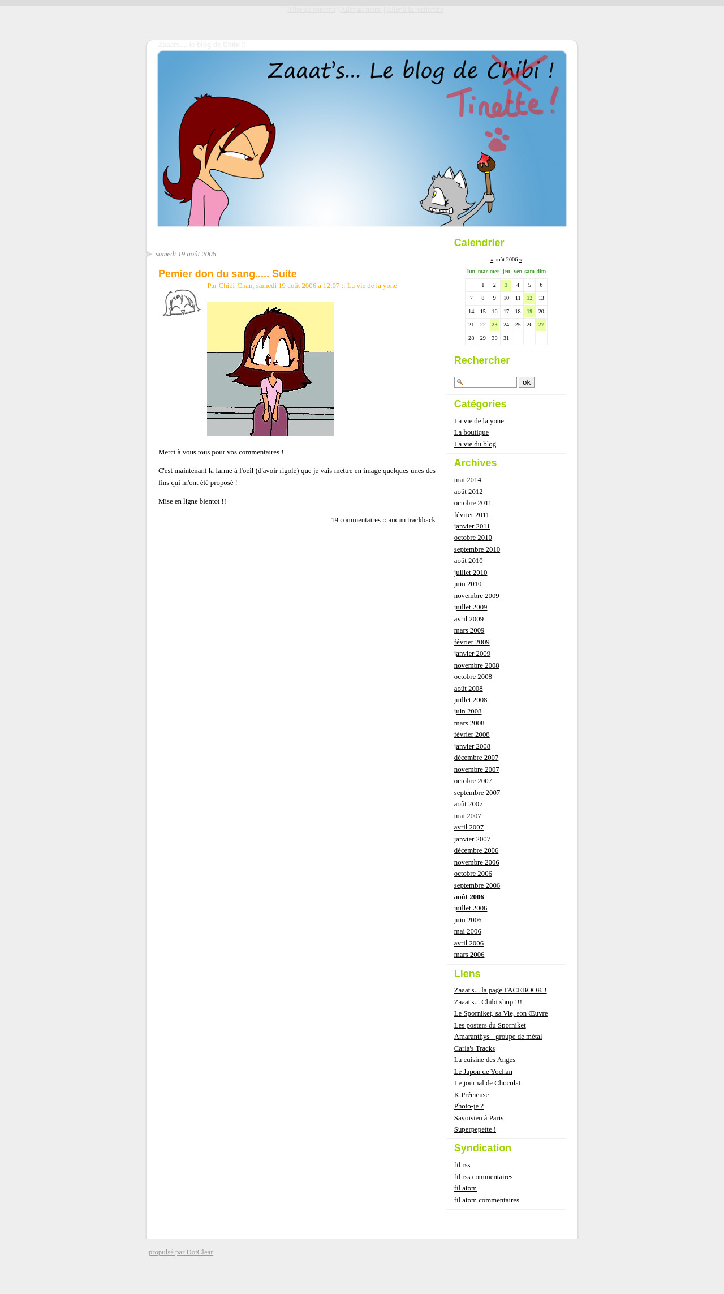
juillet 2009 (471, 607)
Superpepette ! (475, 1129)
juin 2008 (468, 711)
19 (529, 311)
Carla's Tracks (474, 1048)
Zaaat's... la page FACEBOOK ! (500, 990)
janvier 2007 (472, 839)
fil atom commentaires (486, 1200)
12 (529, 298)
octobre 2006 (473, 874)
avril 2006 (469, 943)
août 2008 (468, 689)
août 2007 (468, 804)
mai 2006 (467, 931)
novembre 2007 (476, 769)
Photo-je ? (469, 1106)
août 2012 (468, 492)
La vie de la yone (372, 286)
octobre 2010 (473, 537)
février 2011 (471, 515)
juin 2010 (468, 584)
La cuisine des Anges (484, 1060)
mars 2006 (469, 954)
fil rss (462, 1165)
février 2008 (472, 734)
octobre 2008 (473, 677)
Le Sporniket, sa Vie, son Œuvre (501, 1013)
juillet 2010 (471, 573)
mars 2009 (469, 630)
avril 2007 (469, 827)
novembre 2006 (476, 862)
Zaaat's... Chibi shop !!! (488, 1002)
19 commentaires (356, 520)
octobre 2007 (473, 781)
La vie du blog (475, 444)
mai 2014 (467, 480)
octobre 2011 (473, 503)
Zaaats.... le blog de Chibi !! (202, 45)
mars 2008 (469, 723)
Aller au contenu (311, 10)
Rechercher (482, 360)
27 (541, 324)
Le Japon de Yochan (483, 1072)
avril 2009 (469, 619)
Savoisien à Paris (478, 1118)
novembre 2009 (476, 596)
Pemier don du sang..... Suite (227, 274)
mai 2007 (467, 816)
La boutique (471, 432)
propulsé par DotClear (181, 1252)
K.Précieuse (471, 1095)
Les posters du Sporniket (490, 1025)
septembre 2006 (477, 885)
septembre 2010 (477, 549)
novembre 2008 (476, 665)
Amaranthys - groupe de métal (498, 1037)
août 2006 (469, 897)
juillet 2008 (471, 700)
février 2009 (472, 642)
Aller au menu (361, 10)
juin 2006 (468, 920)
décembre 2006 (476, 850)
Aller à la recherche (414, 10)
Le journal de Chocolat (487, 1083)
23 (494, 324)
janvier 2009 (472, 653)
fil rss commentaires (483, 1177)
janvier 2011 (472, 526)
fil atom (465, 1188)
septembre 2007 (477, 793)
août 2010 (468, 561)
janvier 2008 (472, 746)
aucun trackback (412, 520)
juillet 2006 (471, 908)
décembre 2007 (476, 758)
